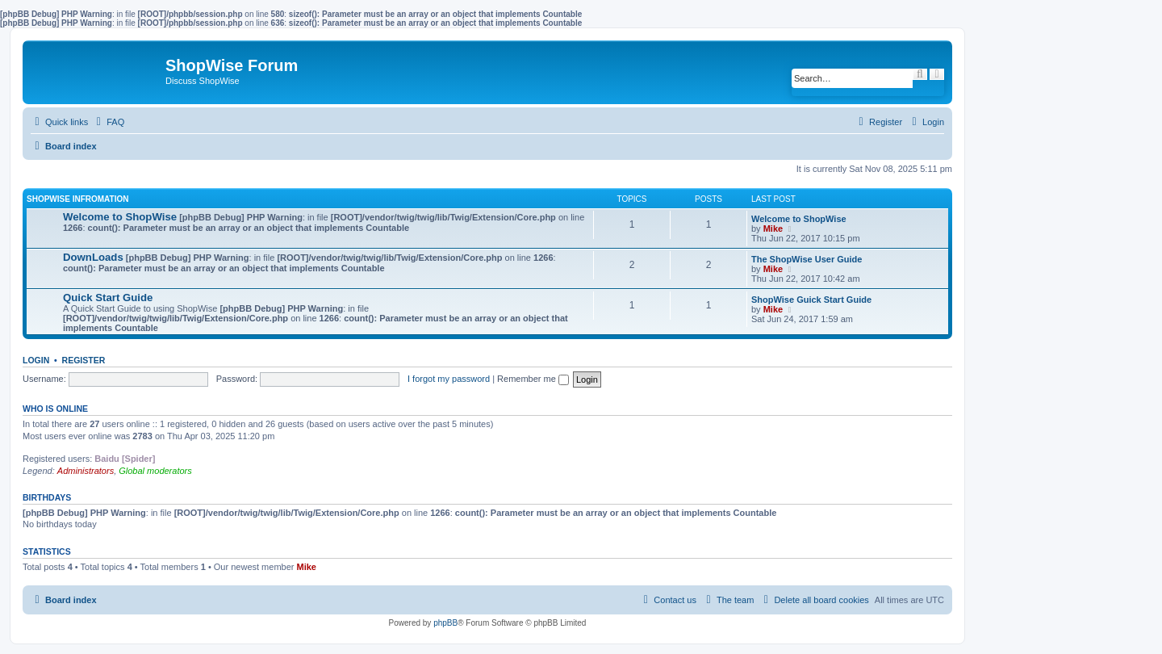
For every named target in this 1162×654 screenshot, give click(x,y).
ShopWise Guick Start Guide (811, 299)
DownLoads (93, 257)
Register (84, 360)
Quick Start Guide (108, 297)
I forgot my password (449, 379)
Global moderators (155, 471)
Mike (773, 228)
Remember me (533, 379)
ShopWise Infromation (77, 199)
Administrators (85, 471)
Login (36, 360)
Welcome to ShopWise (120, 217)
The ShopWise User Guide (806, 259)
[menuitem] (108, 122)
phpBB (445, 622)
